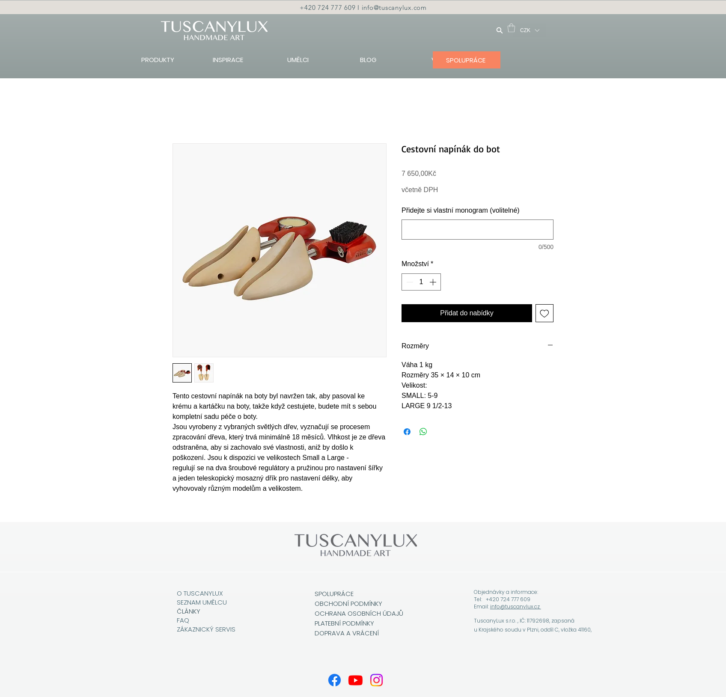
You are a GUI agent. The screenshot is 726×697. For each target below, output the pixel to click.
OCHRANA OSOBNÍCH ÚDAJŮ (359, 613)
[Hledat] (499, 30)
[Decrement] (409, 282)
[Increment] (434, 282)
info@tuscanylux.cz (515, 606)
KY (196, 611)
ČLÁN (185, 611)
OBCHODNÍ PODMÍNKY (349, 603)
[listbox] (529, 30)
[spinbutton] (421, 282)
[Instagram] (376, 680)
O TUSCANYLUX (201, 593)
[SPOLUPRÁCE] (466, 59)
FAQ (183, 620)
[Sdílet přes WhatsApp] (423, 432)
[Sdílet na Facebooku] (407, 432)
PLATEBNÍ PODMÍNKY (344, 623)
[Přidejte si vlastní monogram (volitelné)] (477, 229)
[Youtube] (355, 680)
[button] (511, 28)
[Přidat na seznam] (544, 313)
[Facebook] (334, 680)
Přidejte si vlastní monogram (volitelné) (461, 210)
